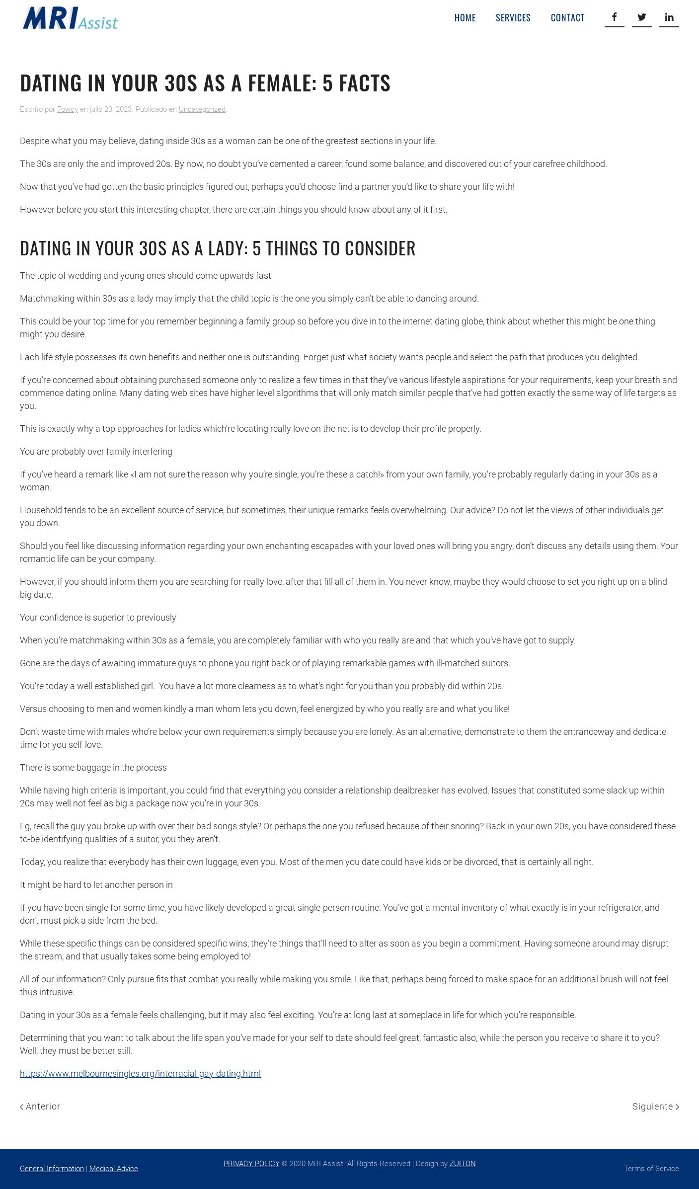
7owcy (67, 109)
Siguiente (655, 1106)
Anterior (40, 1106)
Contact (568, 17)
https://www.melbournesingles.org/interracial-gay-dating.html (140, 1073)
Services (513, 17)
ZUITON (463, 1163)
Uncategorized (202, 109)
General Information (52, 1168)
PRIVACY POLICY (252, 1163)
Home (465, 17)
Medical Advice (113, 1168)
